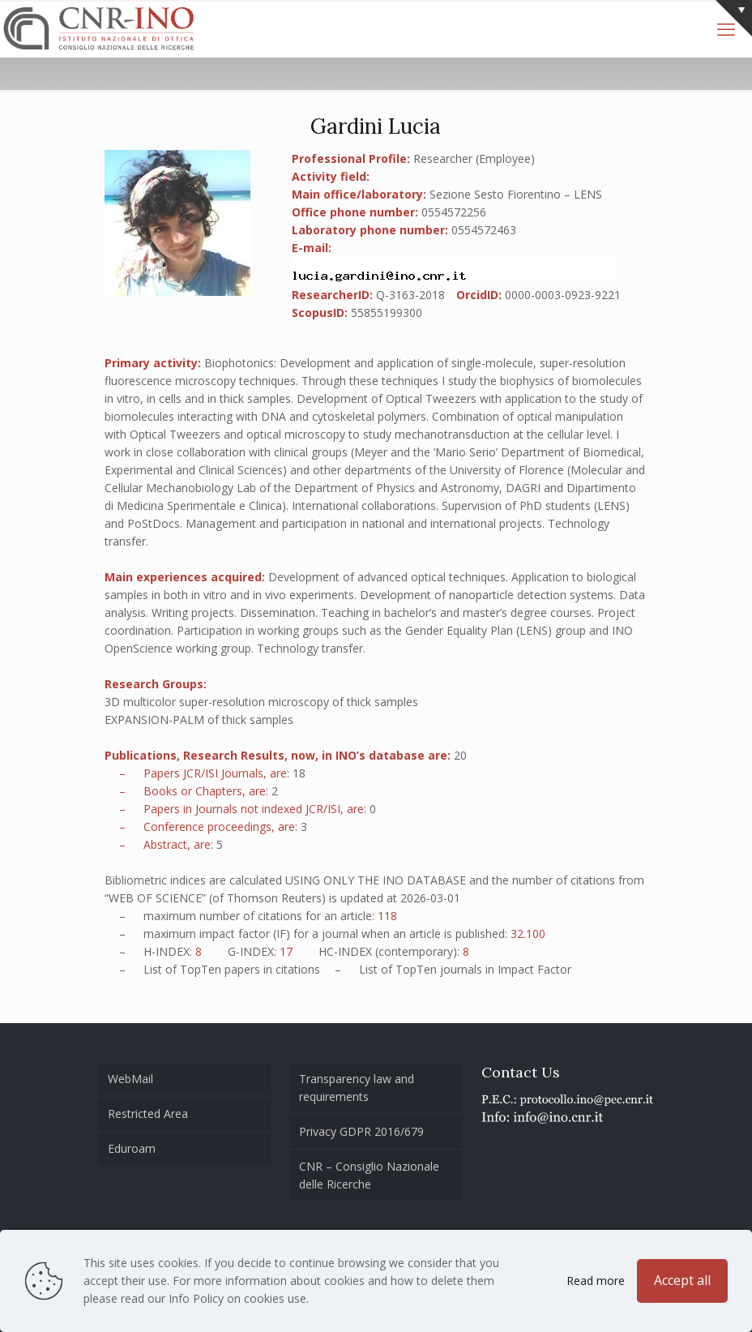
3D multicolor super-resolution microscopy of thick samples (261, 701)
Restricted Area (148, 1113)
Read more (595, 1280)
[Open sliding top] (734, 18)
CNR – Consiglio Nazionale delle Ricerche (369, 1175)
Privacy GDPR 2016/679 (361, 1131)
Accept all (682, 1280)
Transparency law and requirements (356, 1087)
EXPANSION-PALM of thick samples (199, 719)
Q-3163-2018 (410, 294)
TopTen (200, 969)
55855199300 (386, 312)
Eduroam (132, 1148)
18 (299, 773)
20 (460, 755)
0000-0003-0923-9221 (563, 294)
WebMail (130, 1078)
